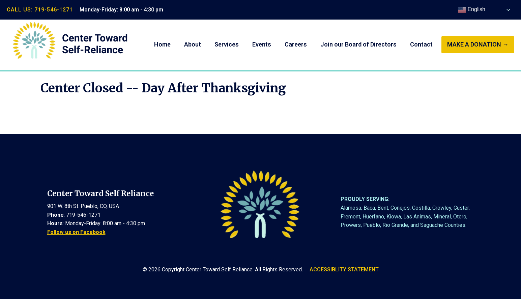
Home (162, 44)
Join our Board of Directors (358, 44)
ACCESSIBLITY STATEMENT (344, 269)
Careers (296, 44)
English (471, 10)
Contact (421, 44)
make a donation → (478, 44)
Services (226, 44)
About (192, 44)
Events (261, 44)
